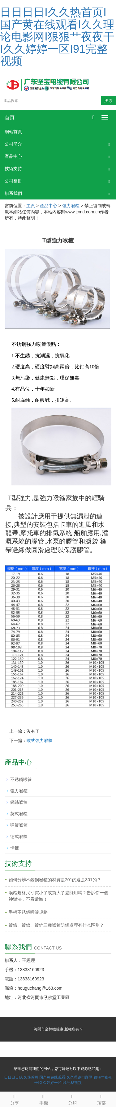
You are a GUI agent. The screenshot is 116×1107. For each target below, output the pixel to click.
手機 (43, 1098)
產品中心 (13, 156)
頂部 (101, 1098)
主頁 (30, 205)
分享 (14, 1098)
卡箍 (14, 847)
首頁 (10, 117)
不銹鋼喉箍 (21, 779)
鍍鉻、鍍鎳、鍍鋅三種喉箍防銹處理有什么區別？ (56, 925)
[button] (109, 144)
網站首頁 (13, 131)
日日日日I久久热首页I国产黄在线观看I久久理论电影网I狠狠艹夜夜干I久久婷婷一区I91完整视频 (57, 36)
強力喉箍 (70, 205)
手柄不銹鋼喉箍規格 (28, 912)
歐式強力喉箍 (40, 740)
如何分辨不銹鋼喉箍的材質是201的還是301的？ (55, 879)
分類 (72, 1098)
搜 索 (108, 101)
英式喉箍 (19, 813)
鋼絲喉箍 (19, 802)
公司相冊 (13, 180)
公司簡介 (13, 143)
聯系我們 (13, 193)
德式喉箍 (19, 836)
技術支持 (13, 168)
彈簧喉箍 (19, 825)
